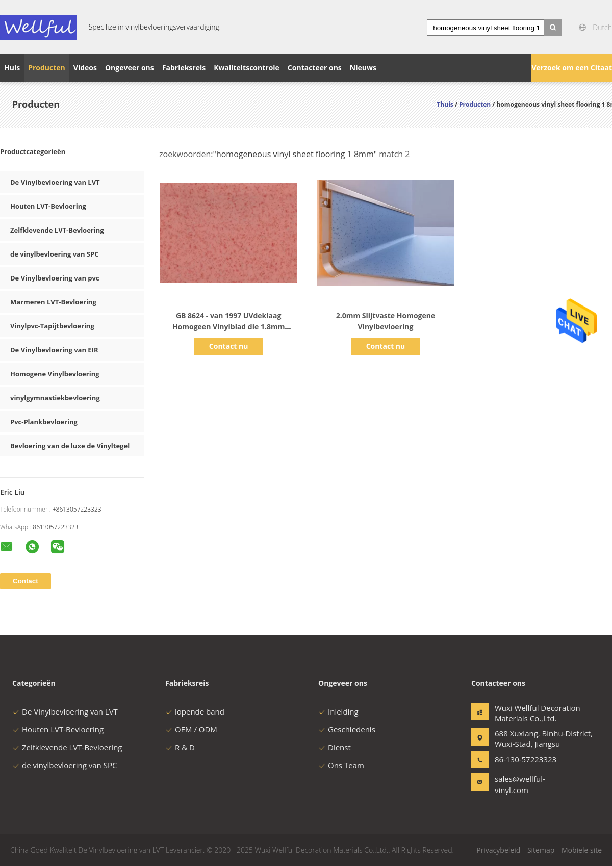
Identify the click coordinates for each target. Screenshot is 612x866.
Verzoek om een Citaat (571, 67)
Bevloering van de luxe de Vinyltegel (70, 445)
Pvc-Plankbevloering (44, 421)
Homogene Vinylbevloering (54, 373)
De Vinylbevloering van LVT (55, 182)
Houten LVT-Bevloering (48, 206)
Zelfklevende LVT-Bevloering (57, 230)
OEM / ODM (191, 729)
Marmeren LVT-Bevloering (53, 302)
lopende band (194, 711)
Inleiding (338, 711)
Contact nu (228, 346)
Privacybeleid (498, 850)
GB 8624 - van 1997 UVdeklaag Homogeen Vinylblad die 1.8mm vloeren (228, 327)
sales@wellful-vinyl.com (520, 784)
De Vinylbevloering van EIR (54, 349)
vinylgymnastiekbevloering (55, 397)
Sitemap (540, 850)
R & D (180, 747)
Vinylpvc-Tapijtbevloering (52, 325)
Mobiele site (582, 850)
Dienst (334, 747)
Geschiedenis (346, 729)
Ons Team (341, 765)
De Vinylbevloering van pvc (54, 278)
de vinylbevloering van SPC (54, 254)
